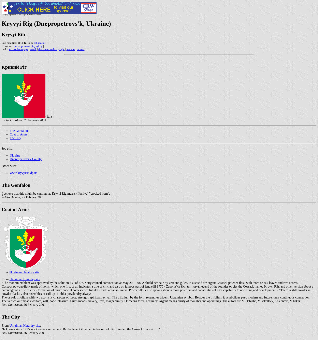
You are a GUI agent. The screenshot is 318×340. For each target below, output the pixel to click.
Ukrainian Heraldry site (24, 272)
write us (71, 49)
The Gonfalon (19, 130)
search (33, 49)
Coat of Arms (18, 134)
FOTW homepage (18, 49)
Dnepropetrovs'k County (26, 159)
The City (15, 138)
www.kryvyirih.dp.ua (23, 173)
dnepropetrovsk (22, 46)
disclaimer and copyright (51, 49)
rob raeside (40, 42)
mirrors (80, 49)
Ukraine (15, 155)
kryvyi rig (37, 46)
